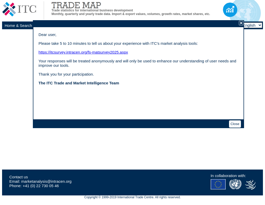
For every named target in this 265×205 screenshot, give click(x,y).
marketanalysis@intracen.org (46, 181)
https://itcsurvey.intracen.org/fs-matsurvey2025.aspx (83, 52)
